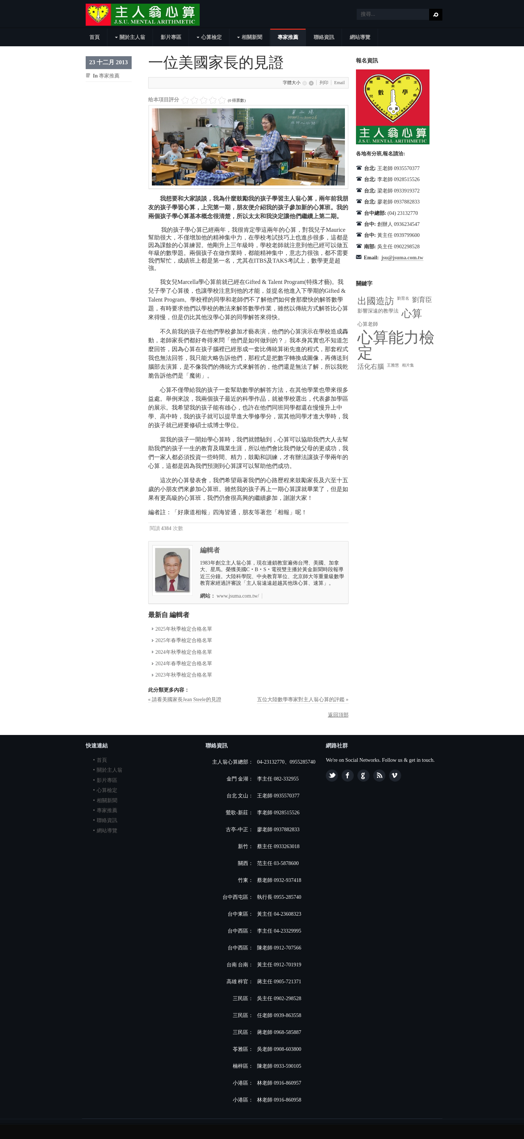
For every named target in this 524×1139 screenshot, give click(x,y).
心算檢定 (107, 790)
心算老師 (367, 324)
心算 (412, 313)
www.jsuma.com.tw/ (238, 596)
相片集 (408, 365)
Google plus (363, 775)
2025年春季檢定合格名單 (184, 640)
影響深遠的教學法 (378, 311)
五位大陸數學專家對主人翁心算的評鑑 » (303, 699)
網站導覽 (107, 830)
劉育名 (403, 298)
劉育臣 (422, 299)
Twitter (332, 775)
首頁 (102, 760)
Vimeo (395, 775)
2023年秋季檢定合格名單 (184, 675)
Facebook (348, 775)
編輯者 (210, 550)
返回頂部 (338, 715)
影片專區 (107, 780)
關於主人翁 (109, 770)
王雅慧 (393, 365)
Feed (379, 775)
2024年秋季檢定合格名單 (184, 652)
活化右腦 (370, 366)
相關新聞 (107, 800)
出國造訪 (375, 301)
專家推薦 (109, 76)
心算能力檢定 (396, 345)
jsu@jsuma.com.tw (402, 257)
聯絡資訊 (107, 820)
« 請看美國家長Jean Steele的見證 (184, 699)
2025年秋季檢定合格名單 (184, 629)
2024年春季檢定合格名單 (184, 663)
